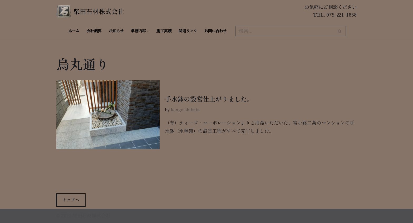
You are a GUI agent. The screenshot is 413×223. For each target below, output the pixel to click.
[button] (148, 31)
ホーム (73, 31)
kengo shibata (185, 109)
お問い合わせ (215, 31)
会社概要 (94, 31)
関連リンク (188, 31)
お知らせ (116, 31)
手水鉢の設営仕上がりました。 (209, 98)
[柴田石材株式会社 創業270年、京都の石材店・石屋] (90, 11)
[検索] (284, 31)
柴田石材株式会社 (92, 216)
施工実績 (163, 31)
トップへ (70, 199)
